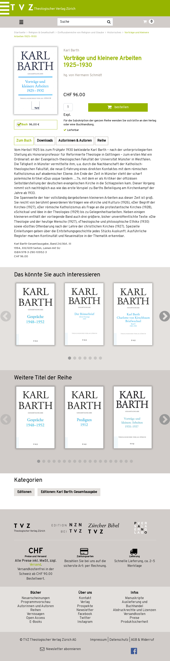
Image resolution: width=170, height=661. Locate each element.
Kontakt (85, 598)
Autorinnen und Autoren (35, 606)
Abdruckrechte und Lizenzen (134, 610)
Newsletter (85, 610)
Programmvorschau (35, 602)
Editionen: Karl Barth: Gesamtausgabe (69, 492)
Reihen (35, 610)
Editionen (24, 492)
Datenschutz (118, 640)
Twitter (85, 618)
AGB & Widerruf (142, 640)
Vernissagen (35, 614)
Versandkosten (134, 614)
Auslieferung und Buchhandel (134, 604)
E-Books (35, 622)
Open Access (35, 618)
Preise (134, 618)
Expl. (67, 115)
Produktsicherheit (134, 622)
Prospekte (85, 606)
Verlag (85, 602)
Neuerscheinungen (36, 598)
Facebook (85, 614)
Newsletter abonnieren (60, 649)
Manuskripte (134, 598)
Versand (35, 565)
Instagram (85, 622)
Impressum (98, 640)
